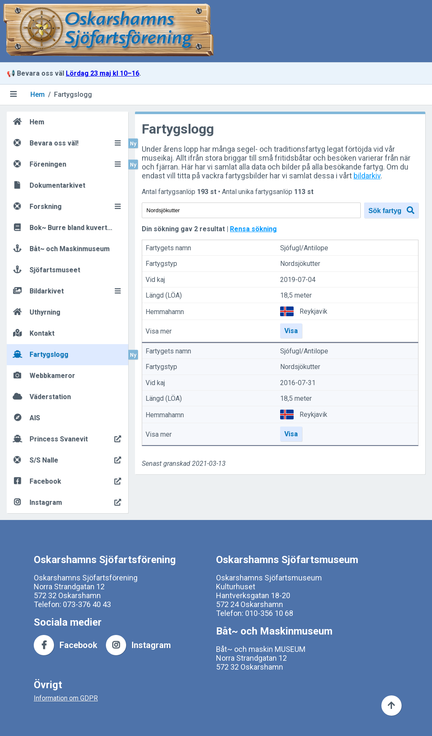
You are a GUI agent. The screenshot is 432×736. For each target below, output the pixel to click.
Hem (37, 94)
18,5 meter (296, 295)
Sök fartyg (391, 210)
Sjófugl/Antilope (304, 248)
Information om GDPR (66, 698)
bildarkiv (367, 175)
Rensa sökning (253, 229)
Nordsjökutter (300, 264)
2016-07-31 (298, 383)
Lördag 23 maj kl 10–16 (102, 73)
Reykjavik (313, 311)
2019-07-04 (298, 280)
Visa (291, 331)
